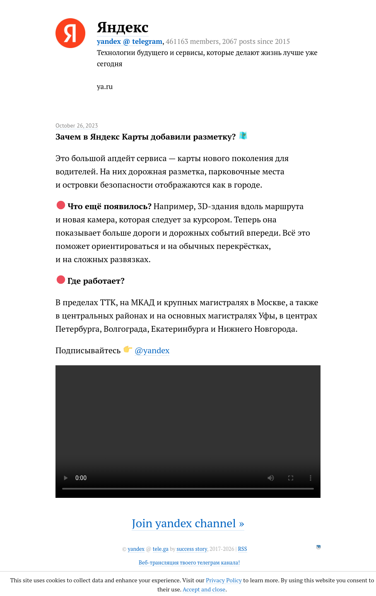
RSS (242, 549)
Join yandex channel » (188, 523)
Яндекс (123, 26)
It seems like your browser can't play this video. (188, 431)
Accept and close (204, 589)
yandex (136, 549)
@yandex (152, 350)
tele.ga (161, 549)
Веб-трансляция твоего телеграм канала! (189, 562)
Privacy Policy (224, 580)
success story (191, 549)
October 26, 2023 (76, 125)
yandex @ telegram (129, 41)
